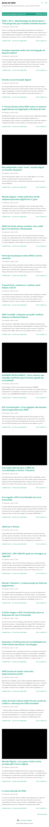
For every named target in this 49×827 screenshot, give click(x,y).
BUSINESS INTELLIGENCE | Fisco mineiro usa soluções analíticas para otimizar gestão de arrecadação (23, 378)
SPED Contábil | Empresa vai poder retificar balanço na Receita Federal (23, 315)
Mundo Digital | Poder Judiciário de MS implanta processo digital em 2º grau (20, 198)
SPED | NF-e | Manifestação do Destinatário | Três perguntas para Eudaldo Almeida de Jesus (24, 22)
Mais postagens (42, 814)
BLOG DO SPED (9, 3)
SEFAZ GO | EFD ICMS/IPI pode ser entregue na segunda (24, 554)
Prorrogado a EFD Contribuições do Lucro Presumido (21, 498)
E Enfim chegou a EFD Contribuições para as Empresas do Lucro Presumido (23, 613)
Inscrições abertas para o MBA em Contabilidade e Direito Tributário (18, 469)
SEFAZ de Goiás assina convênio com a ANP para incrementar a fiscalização (22, 227)
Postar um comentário (19, 41)
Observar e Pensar (10, 526)
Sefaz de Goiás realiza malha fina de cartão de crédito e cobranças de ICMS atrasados (24, 702)
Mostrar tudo (41, 14)
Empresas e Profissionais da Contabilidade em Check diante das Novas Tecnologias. (24, 643)
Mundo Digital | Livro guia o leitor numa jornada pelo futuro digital (21, 762)
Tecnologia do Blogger (24, 820)
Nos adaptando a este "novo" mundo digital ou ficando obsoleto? (23, 168)
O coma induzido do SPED (14, 791)
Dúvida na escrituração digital (16, 79)
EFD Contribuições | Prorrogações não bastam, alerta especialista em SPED (24, 408)
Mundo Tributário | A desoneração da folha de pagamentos (24, 584)
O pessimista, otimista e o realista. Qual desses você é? (21, 286)
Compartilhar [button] (6, 41)
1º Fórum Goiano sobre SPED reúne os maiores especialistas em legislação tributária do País (24, 107)
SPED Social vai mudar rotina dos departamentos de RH (17, 672)
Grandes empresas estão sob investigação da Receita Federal (23, 51)
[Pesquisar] (42, 3)
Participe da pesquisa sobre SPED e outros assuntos (22, 256)
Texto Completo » (41, 41)
